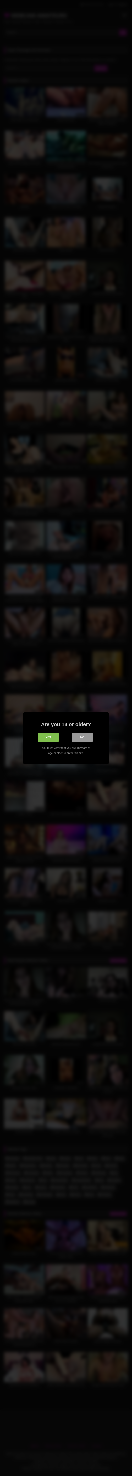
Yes (48, 737)
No (82, 737)
